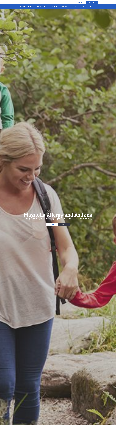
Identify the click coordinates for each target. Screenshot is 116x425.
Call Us (51, 224)
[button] (92, 2)
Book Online (64, 224)
